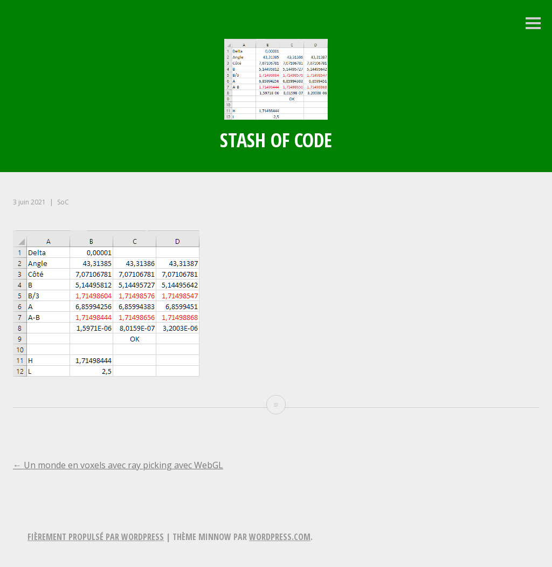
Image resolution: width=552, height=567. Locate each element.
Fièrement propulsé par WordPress (95, 537)
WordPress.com (279, 537)
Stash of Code (276, 140)
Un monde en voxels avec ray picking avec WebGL (118, 465)
